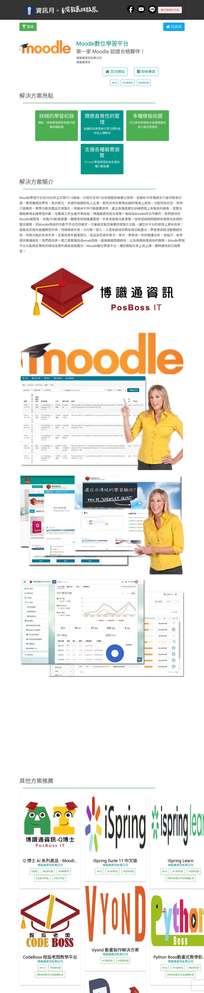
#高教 (34, 871)
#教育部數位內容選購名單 (180, 878)
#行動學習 (127, 82)
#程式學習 (59, 878)
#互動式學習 (42, 878)
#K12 (114, 82)
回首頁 (174, 27)
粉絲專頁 (146, 72)
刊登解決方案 (170, 9)
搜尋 (28, 27)
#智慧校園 (143, 82)
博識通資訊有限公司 (50, 865)
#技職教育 (63, 871)
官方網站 (115, 72)
